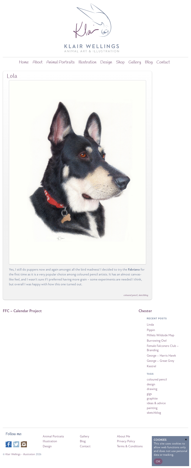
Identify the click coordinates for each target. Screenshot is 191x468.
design (151, 384)
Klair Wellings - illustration (20, 454)
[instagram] (24, 444)
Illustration (87, 62)
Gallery (135, 62)
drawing (152, 389)
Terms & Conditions (130, 446)
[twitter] (16, 444)
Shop (120, 62)
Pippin (151, 330)
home (24, 62)
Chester (145, 310)
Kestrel (151, 366)
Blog (83, 441)
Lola (12, 76)
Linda (150, 325)
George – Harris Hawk (161, 356)
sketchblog (143, 295)
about (38, 62)
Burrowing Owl (157, 341)
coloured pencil (131, 295)
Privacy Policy (126, 441)
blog (149, 62)
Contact (163, 62)
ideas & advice (156, 403)
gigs (149, 394)
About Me (123, 436)
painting (152, 408)
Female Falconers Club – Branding (163, 348)
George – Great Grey (160, 361)
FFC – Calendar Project (22, 310)
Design (106, 62)
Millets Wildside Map (160, 335)
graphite (152, 398)
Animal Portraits (60, 62)
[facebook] (9, 444)
